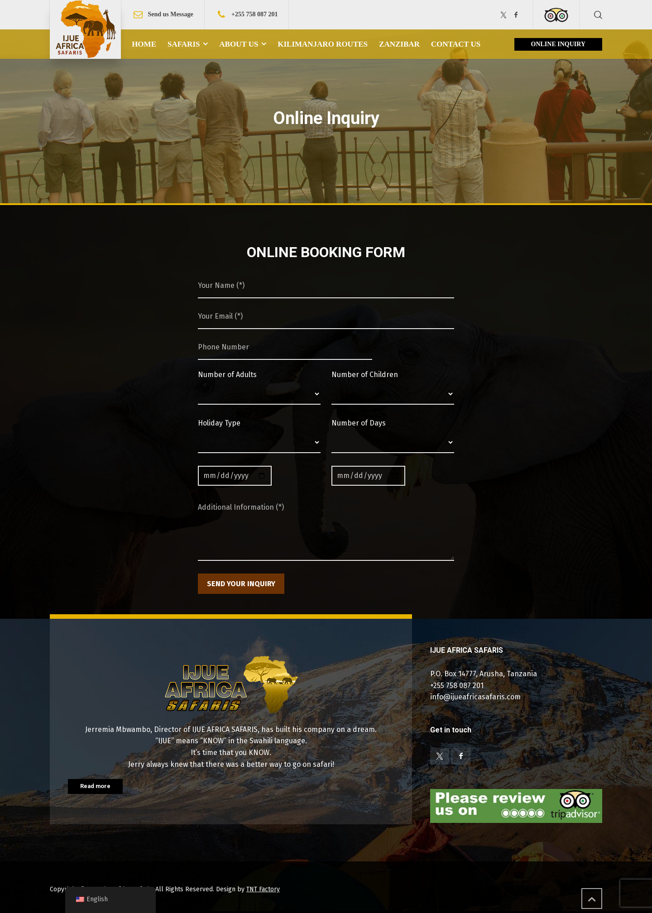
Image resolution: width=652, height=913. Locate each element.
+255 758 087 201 (254, 14)
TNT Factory (263, 889)
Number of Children (364, 374)
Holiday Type (219, 423)
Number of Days (358, 423)
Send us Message (170, 14)
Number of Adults (227, 374)
